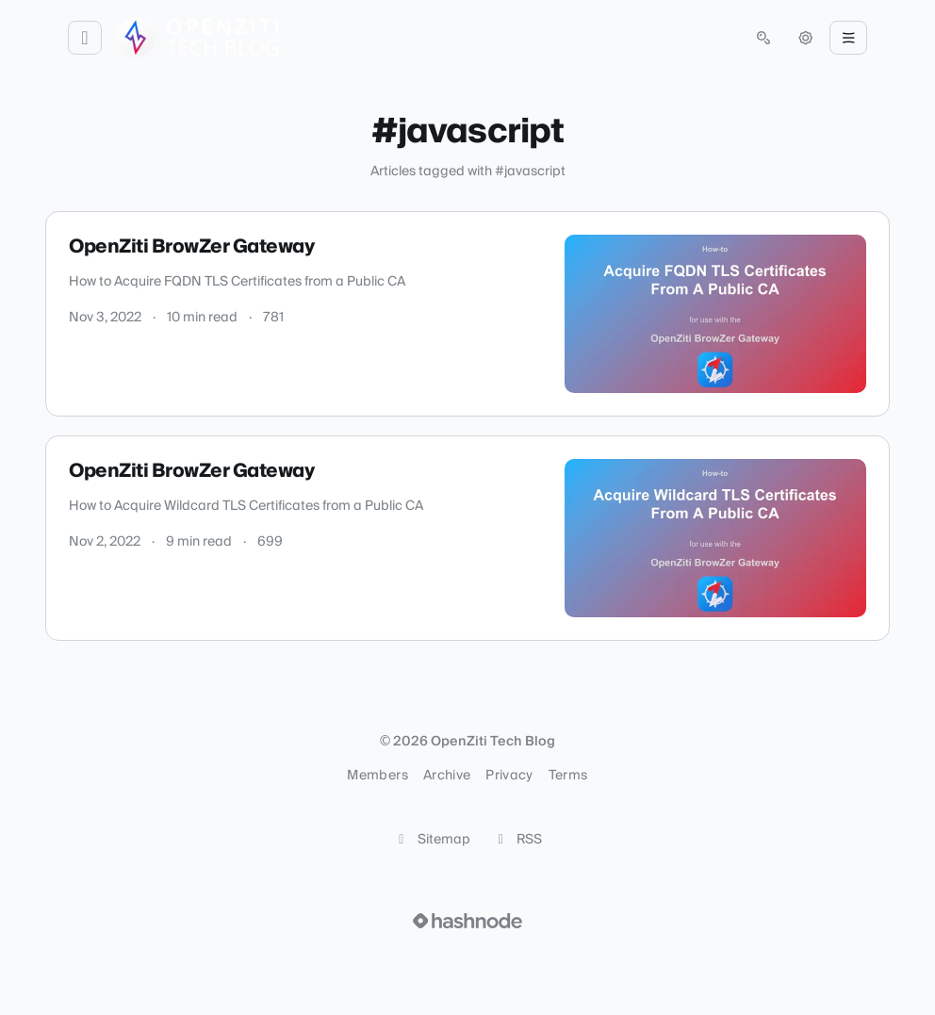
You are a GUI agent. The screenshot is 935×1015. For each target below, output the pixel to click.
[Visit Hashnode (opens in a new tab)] (467, 921)
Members (377, 775)
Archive (446, 775)
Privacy (509, 775)
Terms (568, 775)
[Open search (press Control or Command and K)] (763, 38)
